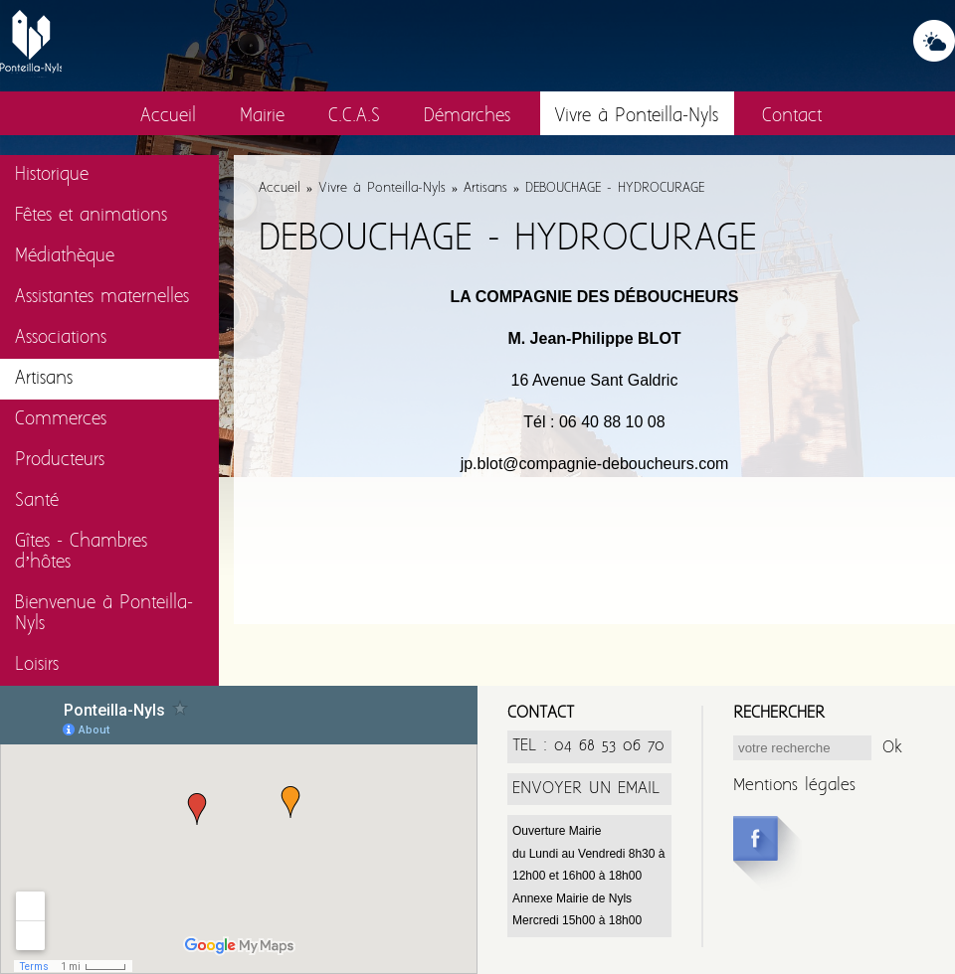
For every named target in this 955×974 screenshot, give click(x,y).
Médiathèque (64, 256)
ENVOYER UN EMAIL (586, 788)
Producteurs (59, 460)
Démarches (467, 116)
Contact (792, 116)
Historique (52, 175)
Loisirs (37, 665)
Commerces (60, 419)
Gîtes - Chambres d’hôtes (81, 552)
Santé (37, 501)
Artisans (44, 379)
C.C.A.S (354, 116)
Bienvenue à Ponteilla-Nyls (104, 614)
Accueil (168, 116)
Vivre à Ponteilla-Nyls (636, 116)
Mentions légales (794, 785)
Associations (60, 338)
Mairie (262, 116)
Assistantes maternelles (102, 297)
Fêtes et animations (91, 216)
